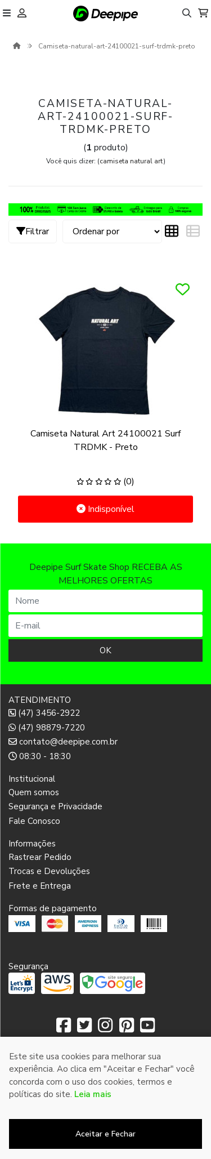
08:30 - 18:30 (39, 756)
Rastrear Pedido (39, 857)
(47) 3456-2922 (44, 713)
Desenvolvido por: (105, 1150)
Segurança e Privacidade (55, 806)
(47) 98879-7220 (46, 727)
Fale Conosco (34, 821)
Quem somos (33, 792)
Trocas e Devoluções (49, 871)
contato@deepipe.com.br (63, 741)
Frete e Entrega (39, 885)
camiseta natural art (131, 161)
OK (105, 650)
